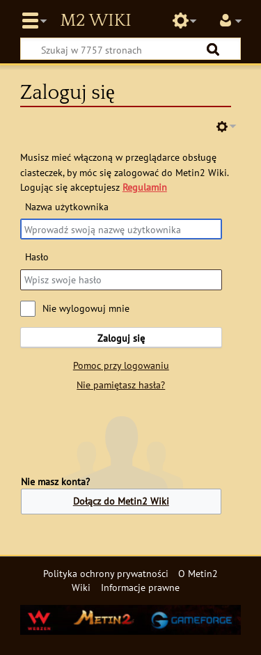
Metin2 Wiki (95, 21)
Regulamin (144, 187)
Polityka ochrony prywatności (105, 573)
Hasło (37, 256)
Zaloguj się (121, 338)
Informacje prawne (140, 587)
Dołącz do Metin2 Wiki (121, 500)
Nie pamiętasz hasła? (121, 384)
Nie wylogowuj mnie (85, 308)
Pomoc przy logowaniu (121, 365)
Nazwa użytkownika (67, 206)
